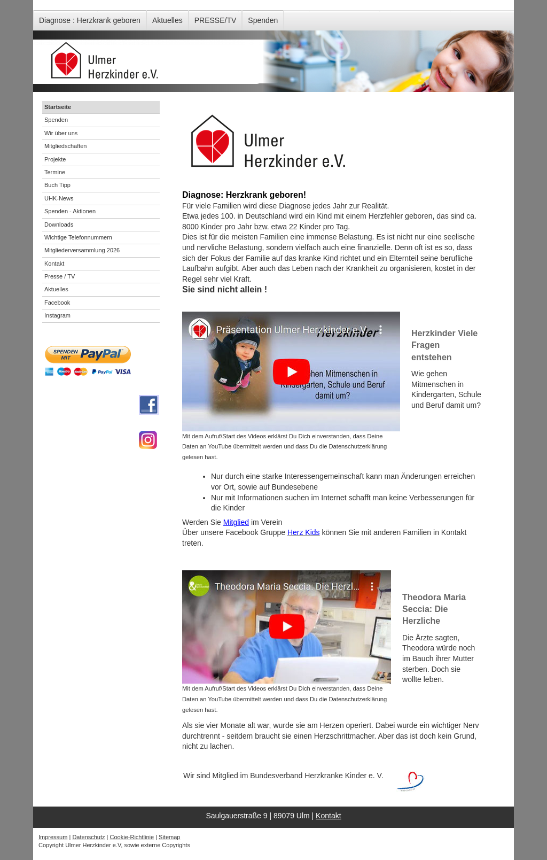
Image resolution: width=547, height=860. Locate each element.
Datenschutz (88, 837)
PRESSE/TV (215, 20)
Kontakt (328, 815)
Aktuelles (167, 20)
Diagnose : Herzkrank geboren (89, 20)
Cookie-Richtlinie (132, 837)
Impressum (52, 837)
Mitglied (236, 522)
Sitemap (169, 837)
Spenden (263, 20)
